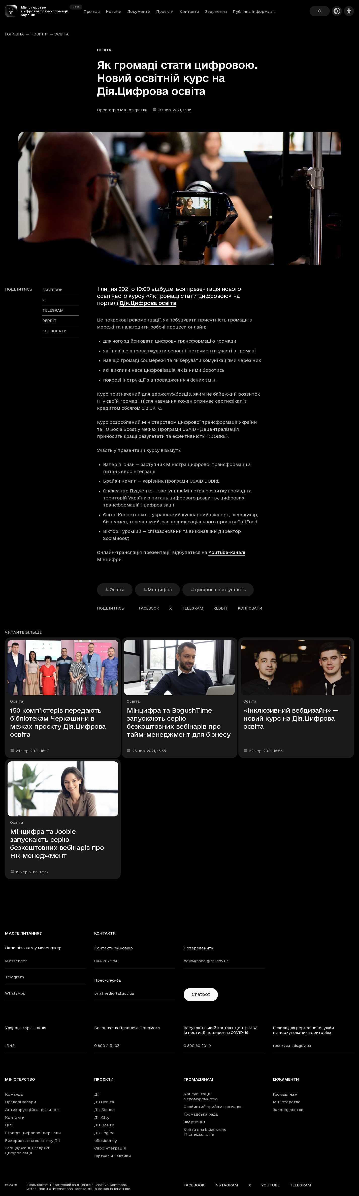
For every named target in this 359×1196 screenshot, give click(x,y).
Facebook (194, 1185)
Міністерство (20, 1079)
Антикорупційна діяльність (32, 1110)
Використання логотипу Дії (32, 1140)
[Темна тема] (337, 11)
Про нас (92, 11)
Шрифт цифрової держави (33, 1133)
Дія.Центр (104, 1125)
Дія (97, 1094)
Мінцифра (157, 589)
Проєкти (165, 11)
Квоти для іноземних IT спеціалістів (205, 1132)
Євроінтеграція (110, 1148)
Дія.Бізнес (104, 1110)
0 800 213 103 (106, 1045)
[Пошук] (320, 11)
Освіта (61, 34)
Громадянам (198, 1079)
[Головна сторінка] (13, 11)
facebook (52, 290)
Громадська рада (201, 1114)
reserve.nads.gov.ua (292, 1045)
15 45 (10, 1045)
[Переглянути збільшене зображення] (179, 198)
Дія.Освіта (104, 1102)
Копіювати (54, 331)
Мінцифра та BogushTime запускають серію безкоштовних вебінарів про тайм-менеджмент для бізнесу (179, 722)
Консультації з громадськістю (201, 1096)
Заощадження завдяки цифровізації (27, 1150)
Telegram (14, 977)
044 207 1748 (106, 961)
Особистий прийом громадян (213, 1107)
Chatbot (201, 994)
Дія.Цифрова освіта (147, 303)
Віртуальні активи (112, 1156)
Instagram (226, 1185)
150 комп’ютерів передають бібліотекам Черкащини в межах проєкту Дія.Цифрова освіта (58, 722)
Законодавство (288, 1110)
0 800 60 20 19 (197, 1045)
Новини (113, 11)
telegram (53, 310)
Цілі (9, 1125)
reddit (49, 320)
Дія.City (101, 1117)
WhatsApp (15, 993)
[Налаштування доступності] (349, 11)
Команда (14, 1094)
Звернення (216, 11)
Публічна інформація (254, 11)
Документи (138, 11)
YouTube (270, 1185)
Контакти (189, 11)
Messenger (16, 961)
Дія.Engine (104, 1133)
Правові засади (20, 1102)
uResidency (105, 1140)
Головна (14, 34)
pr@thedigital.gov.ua (114, 993)
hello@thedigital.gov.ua (206, 961)
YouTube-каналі (226, 552)
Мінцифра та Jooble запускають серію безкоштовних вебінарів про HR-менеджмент (57, 843)
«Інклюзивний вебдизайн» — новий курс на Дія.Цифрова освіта (290, 718)
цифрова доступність (218, 589)
